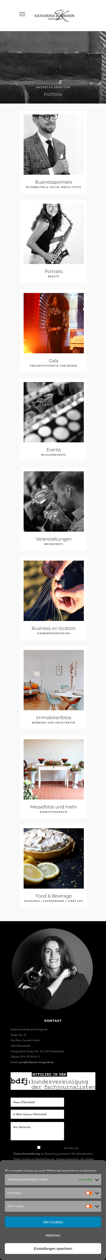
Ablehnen (52, 1235)
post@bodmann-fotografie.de (36, 1062)
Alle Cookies (53, 1222)
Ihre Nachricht (37, 1131)
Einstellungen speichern (53, 1248)
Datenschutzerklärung (27, 1154)
